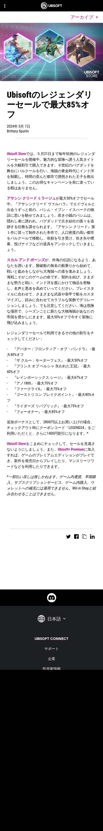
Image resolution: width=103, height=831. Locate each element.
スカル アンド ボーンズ (26, 260)
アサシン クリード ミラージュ (31, 198)
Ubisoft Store (16, 154)
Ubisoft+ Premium (71, 449)
